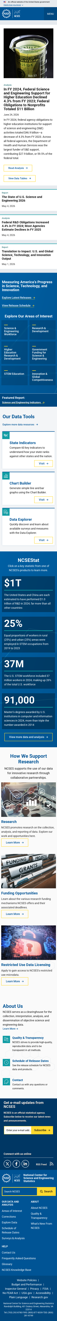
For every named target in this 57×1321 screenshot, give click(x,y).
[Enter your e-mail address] (18, 1130)
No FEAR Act (10, 1293)
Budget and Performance (27, 1284)
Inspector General (15, 1288)
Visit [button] (42, 463)
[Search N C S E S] (20, 1191)
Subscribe (40, 1130)
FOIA (45, 1288)
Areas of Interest (12, 1210)
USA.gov (27, 1293)
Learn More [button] (13, 842)
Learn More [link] (9, 1028)
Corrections (9, 1216)
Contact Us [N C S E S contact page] (8, 1252)
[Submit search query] (47, 1191)
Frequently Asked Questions (19, 1258)
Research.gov (39, 1297)
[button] (15, 330)
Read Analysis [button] (16, 168)
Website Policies (27, 1280)
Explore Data (9, 1222)
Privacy (34, 1288)
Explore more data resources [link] (18, 424)
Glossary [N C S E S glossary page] (7, 1264)
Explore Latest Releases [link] (16, 297)
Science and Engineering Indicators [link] (21, 402)
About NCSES (39, 1207)
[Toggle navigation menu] (50, 13)
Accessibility (43, 1293)
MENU (50, 13)
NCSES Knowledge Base (16, 1269)
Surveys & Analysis (13, 1238)
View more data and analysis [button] (26, 737)
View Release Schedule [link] (16, 305)
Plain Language (18, 1297)
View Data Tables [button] (17, 178)
